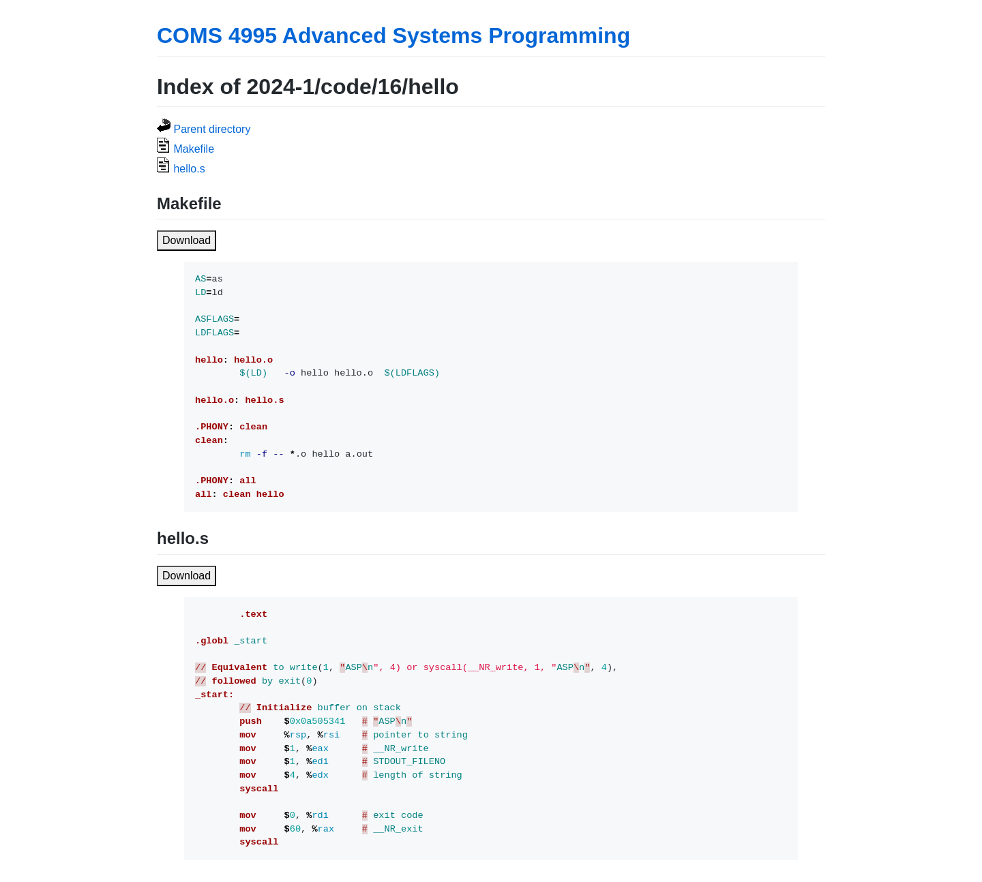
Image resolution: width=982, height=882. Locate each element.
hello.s (189, 168)
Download (186, 240)
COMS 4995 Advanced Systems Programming (393, 35)
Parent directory (211, 129)
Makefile (193, 149)
